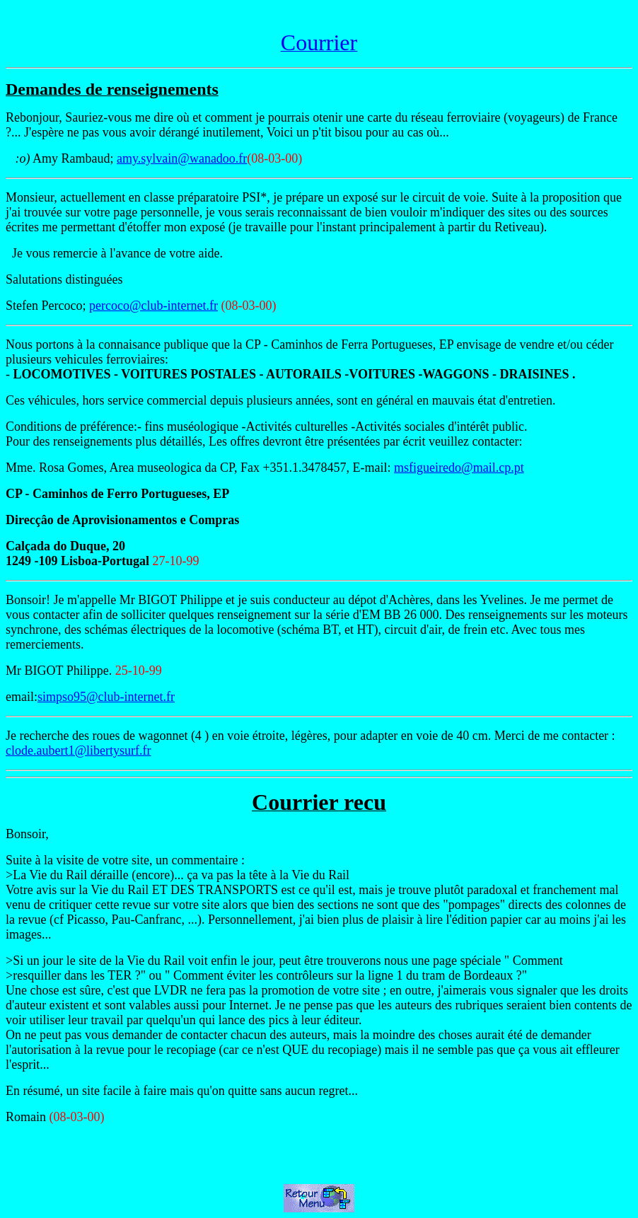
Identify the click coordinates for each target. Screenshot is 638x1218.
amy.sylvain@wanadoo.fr (182, 158)
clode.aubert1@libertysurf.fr (78, 750)
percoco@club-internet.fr (153, 305)
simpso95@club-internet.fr (106, 697)
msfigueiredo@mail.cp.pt (459, 467)
